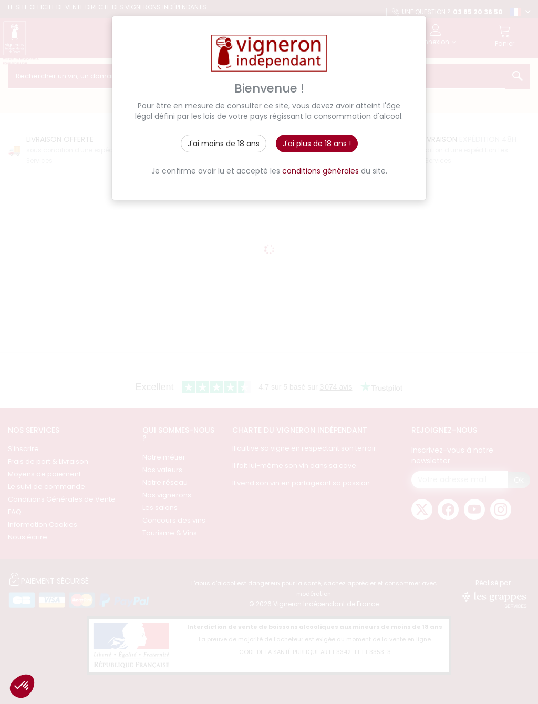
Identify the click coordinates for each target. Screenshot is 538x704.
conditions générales (320, 171)
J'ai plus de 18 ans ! (317, 143)
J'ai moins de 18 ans (224, 143)
